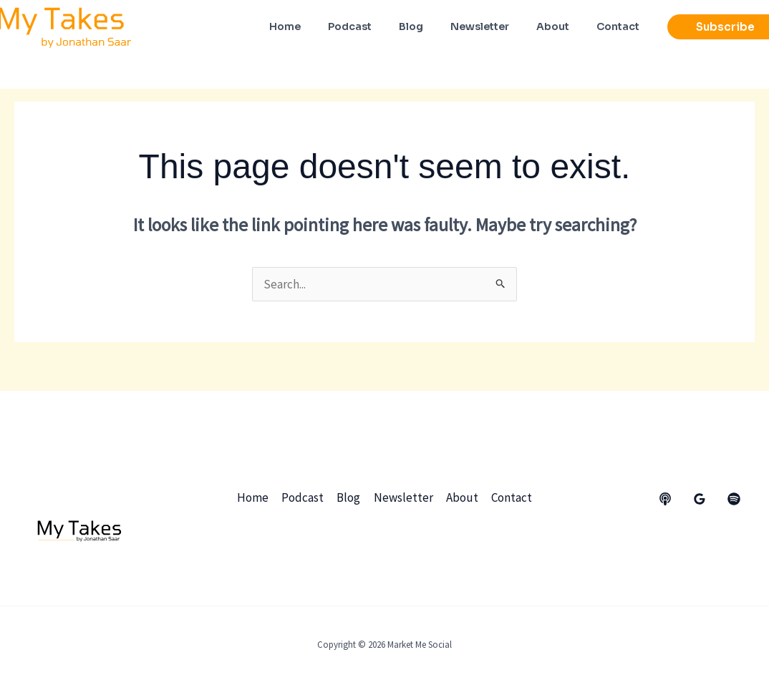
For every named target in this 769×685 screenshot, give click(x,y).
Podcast (304, 497)
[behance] (665, 498)
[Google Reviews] (699, 498)
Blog (349, 497)
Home (255, 497)
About (461, 497)
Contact (509, 497)
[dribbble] (733, 498)
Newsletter (402, 497)
